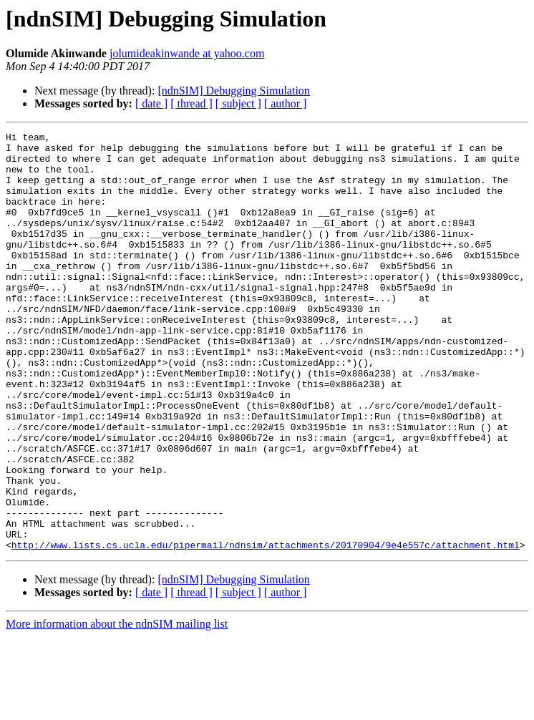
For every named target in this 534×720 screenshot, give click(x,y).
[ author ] (285, 103)
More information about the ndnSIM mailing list (117, 707)
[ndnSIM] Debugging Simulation (233, 90)
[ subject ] (238, 103)
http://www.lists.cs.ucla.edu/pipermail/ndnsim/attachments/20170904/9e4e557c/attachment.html (265, 628)
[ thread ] (191, 103)
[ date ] (151, 103)
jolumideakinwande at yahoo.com (187, 53)
